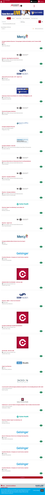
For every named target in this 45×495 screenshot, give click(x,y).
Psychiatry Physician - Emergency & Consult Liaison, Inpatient (15, 257)
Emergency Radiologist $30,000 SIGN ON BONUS (12, 325)
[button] (42, 21)
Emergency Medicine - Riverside (8, 145)
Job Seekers (34, 1)
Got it (42, 490)
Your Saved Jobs (34, 18)
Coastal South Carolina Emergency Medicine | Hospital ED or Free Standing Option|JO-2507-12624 (22, 386)
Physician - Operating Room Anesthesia (10, 58)
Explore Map (18, 18)
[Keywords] (10, 21)
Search (8, 18)
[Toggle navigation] (34, 6)
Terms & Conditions (11, 485)
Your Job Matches (26, 18)
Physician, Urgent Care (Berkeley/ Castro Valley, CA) (13, 207)
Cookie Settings (36, 490)
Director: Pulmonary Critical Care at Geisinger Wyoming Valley (15, 435)
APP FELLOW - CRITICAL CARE (8, 350)
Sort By (3, 28)
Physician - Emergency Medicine (8, 176)
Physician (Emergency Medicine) (9, 111)
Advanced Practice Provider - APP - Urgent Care (12, 76)
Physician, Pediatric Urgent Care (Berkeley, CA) (12, 420)
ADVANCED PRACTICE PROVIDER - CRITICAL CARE (12, 282)
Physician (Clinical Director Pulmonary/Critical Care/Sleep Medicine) (16, 161)
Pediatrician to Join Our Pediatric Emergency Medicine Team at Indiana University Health (21, 404)
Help (3, 485)
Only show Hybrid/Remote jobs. (9, 23)
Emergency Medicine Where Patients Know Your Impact (13, 241)
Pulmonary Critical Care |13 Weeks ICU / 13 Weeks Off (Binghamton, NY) (17, 95)
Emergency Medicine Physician (8, 126)
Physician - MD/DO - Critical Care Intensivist (11, 300)
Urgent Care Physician (6, 366)
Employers (41, 1)
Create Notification (39, 28)
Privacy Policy (4, 487)
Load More (22, 477)
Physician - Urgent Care (7, 222)
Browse (13, 18)
